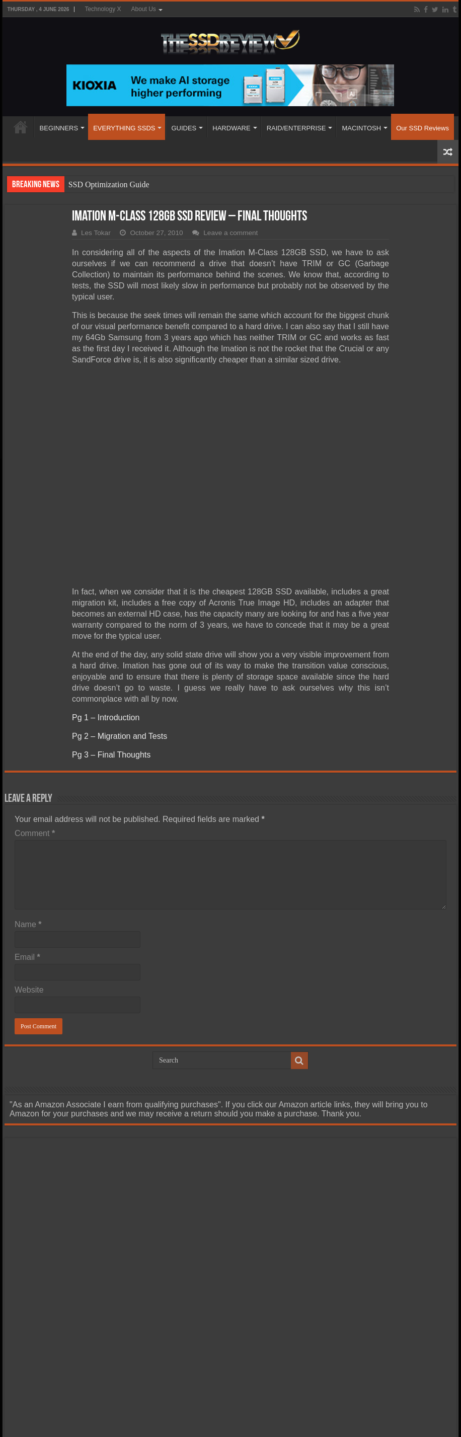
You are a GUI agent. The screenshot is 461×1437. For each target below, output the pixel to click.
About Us (143, 9)
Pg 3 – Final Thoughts (111, 754)
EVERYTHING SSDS (124, 128)
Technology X (103, 9)
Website (29, 990)
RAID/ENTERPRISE (296, 128)
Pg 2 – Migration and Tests (119, 736)
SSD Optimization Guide (108, 184)
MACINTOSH (361, 128)
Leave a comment (230, 233)
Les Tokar (96, 233)
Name (28, 924)
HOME (21, 126)
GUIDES (183, 128)
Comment (35, 833)
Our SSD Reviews (422, 128)
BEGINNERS (59, 128)
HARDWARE (231, 128)
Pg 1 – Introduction (105, 717)
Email (27, 957)
